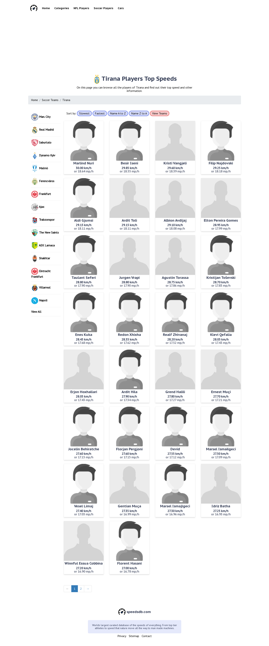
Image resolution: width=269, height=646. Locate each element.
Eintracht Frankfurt (41, 273)
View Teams (159, 113)
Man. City (40, 117)
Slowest (84, 113)
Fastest (100, 113)
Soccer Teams (50, 100)
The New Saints (45, 232)
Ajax (37, 207)
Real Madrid (42, 129)
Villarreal (40, 287)
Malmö (39, 168)
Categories (61, 8)
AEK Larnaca (43, 245)
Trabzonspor (43, 219)
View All (36, 311)
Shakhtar (40, 258)
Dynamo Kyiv (43, 155)
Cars (121, 8)
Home (46, 8)
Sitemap (134, 636)
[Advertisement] (140, 43)
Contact (147, 636)
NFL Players (81, 8)
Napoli (39, 300)
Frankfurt (41, 194)
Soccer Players (103, 8)
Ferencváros (42, 181)
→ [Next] (87, 588)
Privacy (121, 636)
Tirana (66, 100)
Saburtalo (41, 142)
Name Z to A (139, 113)
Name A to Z (118, 113)
